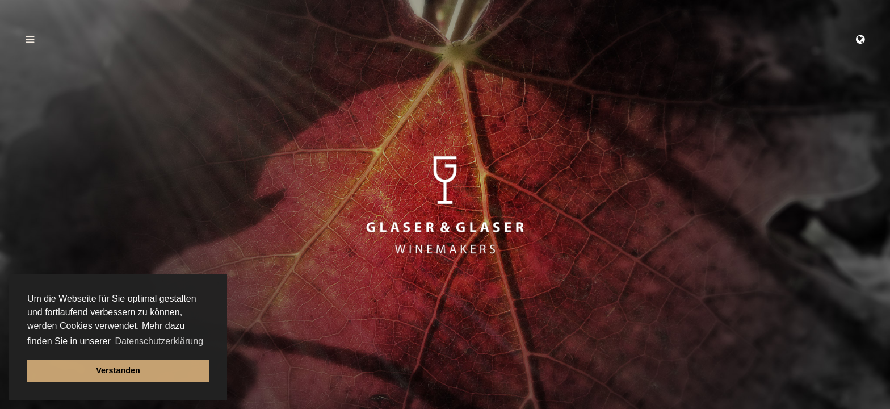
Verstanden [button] (118, 370)
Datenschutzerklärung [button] (159, 341)
